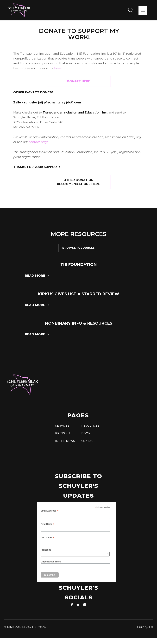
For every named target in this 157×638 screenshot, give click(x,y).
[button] (142, 10)
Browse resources (78, 247)
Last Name (47, 537)
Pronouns (46, 550)
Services (62, 425)
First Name (47, 524)
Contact (88, 440)
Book (85, 433)
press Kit (62, 433)
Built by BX (145, 627)
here (57, 68)
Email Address (49, 510)
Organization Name (51, 561)
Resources (90, 425)
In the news (65, 440)
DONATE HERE (78, 81)
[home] (19, 10)
